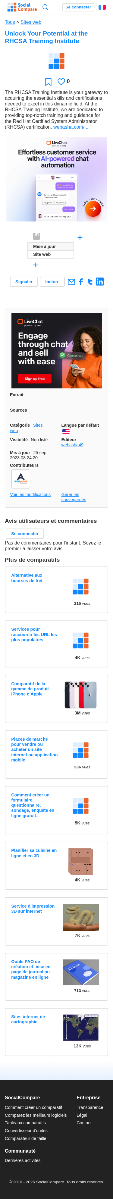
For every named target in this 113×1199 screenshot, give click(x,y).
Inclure (52, 281)
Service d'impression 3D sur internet (33, 909)
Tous (10, 22)
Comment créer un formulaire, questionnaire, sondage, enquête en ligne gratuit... (32, 805)
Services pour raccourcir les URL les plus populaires (34, 634)
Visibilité (19, 439)
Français (102, 7)
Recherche (45, 7)
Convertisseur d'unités (26, 1130)
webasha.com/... (71, 127)
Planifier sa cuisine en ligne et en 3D (34, 853)
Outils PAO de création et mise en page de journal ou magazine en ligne (30, 969)
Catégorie (20, 425)
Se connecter (78, 7)
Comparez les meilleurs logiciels (36, 1115)
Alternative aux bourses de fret (26, 578)
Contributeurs (24, 465)
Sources (18, 410)
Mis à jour (20, 452)
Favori (48, 82)
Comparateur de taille (25, 1138)
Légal (82, 1115)
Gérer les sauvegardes (73, 497)
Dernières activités (22, 1160)
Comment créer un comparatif (33, 1107)
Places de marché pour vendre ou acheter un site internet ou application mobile (34, 749)
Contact (84, 1122)
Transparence (90, 1107)
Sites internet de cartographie (28, 1019)
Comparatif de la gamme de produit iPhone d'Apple (30, 689)
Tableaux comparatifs (25, 1122)
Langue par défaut (80, 425)
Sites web (30, 22)
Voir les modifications (30, 494)
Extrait (17, 394)
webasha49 (72, 444)
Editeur (69, 439)
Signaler (24, 281)
